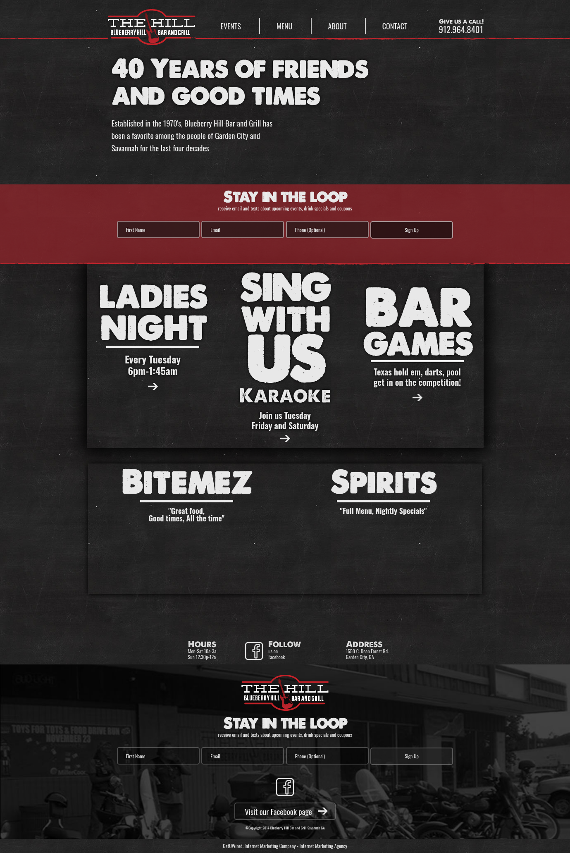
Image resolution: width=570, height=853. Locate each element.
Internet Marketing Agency (323, 845)
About (337, 26)
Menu (284, 26)
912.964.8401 (461, 29)
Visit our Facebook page (278, 811)
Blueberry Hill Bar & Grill (152, 23)
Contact (395, 26)
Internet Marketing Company (270, 845)
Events (231, 26)
